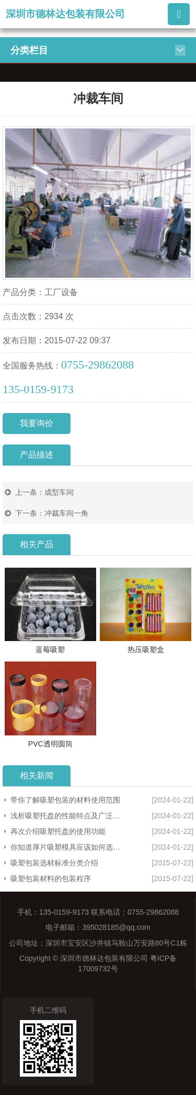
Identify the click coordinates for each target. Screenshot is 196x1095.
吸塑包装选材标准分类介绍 (54, 863)
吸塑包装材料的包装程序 (50, 878)
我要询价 (36, 423)
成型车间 (59, 492)
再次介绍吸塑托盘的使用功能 (58, 831)
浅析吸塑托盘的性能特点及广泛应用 (65, 815)
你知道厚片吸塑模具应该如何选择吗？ (65, 847)
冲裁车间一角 (66, 513)
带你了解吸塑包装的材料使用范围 (65, 800)
